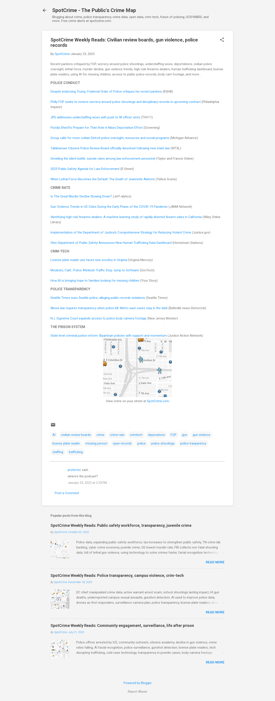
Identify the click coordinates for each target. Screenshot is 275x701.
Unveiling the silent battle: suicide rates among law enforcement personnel (102, 158)
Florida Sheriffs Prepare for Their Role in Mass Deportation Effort (96, 128)
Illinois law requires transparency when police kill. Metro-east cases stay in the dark (109, 308)
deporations (156, 435)
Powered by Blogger (138, 683)
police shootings (163, 443)
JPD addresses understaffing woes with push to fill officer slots (95, 117)
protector (74, 470)
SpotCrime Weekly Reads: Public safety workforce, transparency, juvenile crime (120, 525)
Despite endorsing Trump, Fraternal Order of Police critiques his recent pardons (106, 91)
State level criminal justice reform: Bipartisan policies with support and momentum (108, 336)
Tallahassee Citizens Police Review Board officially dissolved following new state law (110, 148)
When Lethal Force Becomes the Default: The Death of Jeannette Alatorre (102, 179)
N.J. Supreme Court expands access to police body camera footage (98, 318)
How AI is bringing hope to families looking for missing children (94, 281)
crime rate (117, 435)
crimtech (136, 435)
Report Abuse (137, 691)
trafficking (76, 452)
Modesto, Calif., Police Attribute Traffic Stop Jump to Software (94, 270)
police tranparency (193, 443)
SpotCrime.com (158, 401)
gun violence (201, 435)
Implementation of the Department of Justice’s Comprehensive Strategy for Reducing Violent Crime (120, 232)
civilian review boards (76, 435)
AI (53, 435)
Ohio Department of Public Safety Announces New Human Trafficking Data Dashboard (111, 243)
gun (184, 435)
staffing (57, 452)
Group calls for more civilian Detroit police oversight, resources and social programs (109, 138)
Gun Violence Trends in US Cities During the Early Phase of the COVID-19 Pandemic (109, 207)
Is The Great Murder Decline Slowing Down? (81, 196)
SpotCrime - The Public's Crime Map (94, 10)
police (141, 443)
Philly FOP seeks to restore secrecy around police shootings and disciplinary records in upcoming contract (125, 102)
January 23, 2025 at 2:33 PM (87, 483)
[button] (222, 40)
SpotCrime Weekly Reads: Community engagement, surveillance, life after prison (122, 625)
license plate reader (66, 443)
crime (100, 435)
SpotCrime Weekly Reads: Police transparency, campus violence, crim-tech (117, 575)
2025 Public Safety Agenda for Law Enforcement (84, 169)
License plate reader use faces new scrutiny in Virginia (88, 260)
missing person (96, 443)
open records (122, 443)
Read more (215, 562)
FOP (173, 435)
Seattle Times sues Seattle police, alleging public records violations (97, 298)
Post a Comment (67, 493)
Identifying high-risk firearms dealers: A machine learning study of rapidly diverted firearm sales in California (126, 217)
